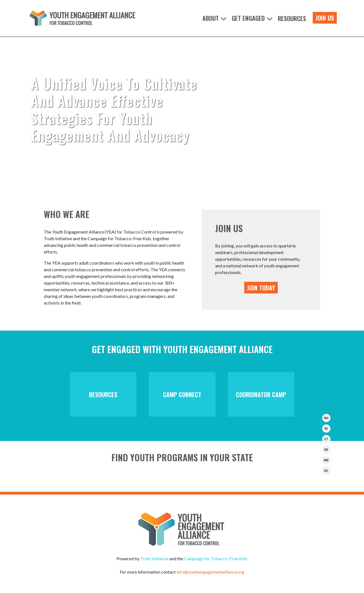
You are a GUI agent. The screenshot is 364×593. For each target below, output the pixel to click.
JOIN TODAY (261, 287)
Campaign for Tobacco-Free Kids (216, 558)
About (210, 18)
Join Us (324, 17)
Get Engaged (248, 18)
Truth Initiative (154, 558)
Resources (292, 18)
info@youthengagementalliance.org (210, 571)
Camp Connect (182, 394)
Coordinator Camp (261, 394)
